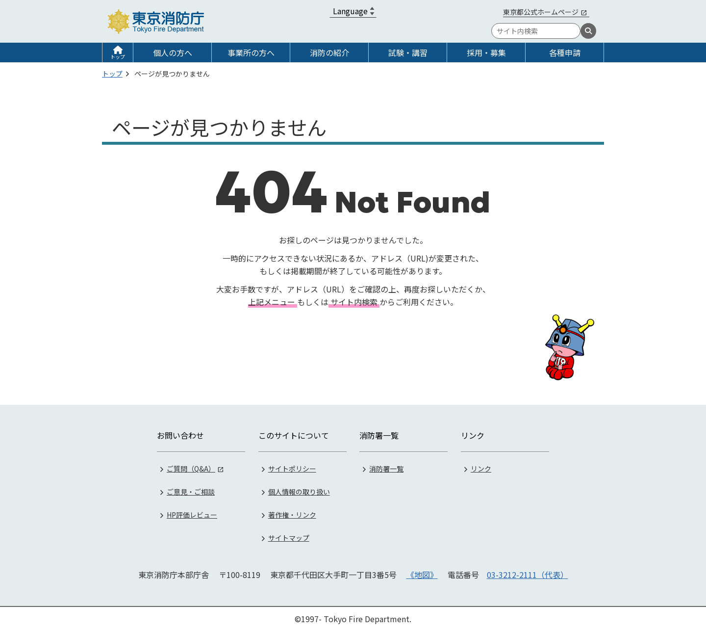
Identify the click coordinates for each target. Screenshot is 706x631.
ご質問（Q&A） (191, 468)
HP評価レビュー (192, 515)
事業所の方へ (251, 52)
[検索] (588, 31)
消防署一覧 (386, 468)
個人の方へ (172, 52)
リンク (481, 468)
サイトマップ (288, 538)
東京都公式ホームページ (541, 12)
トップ (117, 56)
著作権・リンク (292, 515)
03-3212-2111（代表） (527, 574)
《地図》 (422, 574)
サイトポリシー (292, 468)
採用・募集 (486, 52)
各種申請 (564, 52)
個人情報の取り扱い (299, 492)
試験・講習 (408, 52)
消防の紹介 (329, 52)
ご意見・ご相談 (191, 492)
